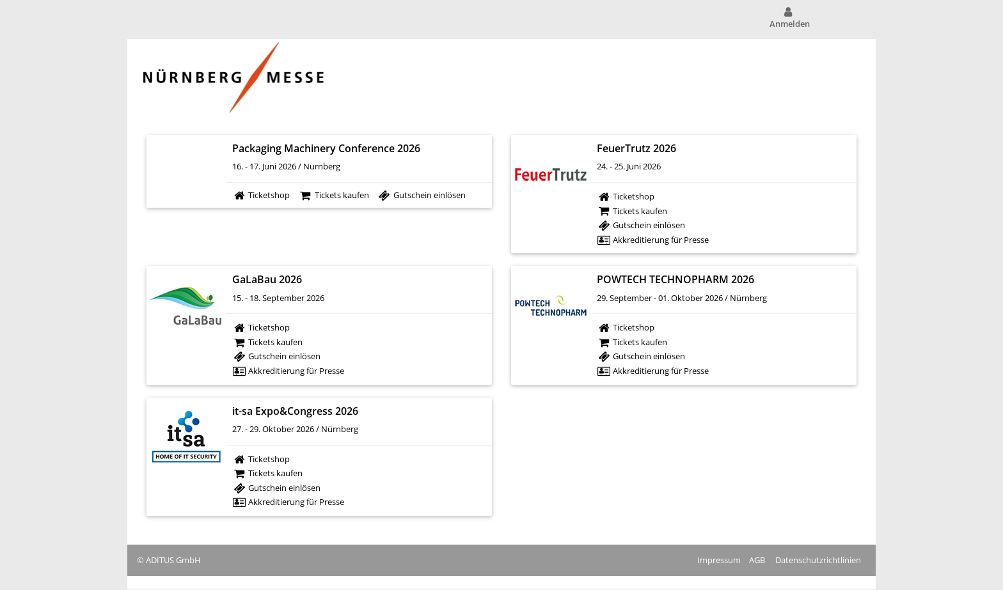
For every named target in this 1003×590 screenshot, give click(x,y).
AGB (757, 560)
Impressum (719, 560)
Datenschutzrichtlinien (818, 560)
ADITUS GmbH (173, 560)
